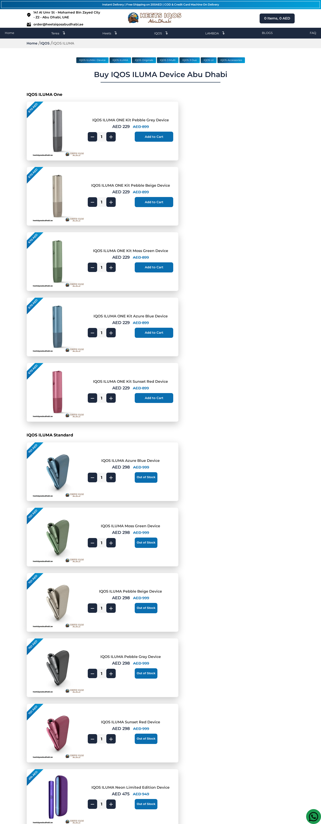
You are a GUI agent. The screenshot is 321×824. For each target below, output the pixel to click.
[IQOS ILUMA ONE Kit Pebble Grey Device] (54, 127)
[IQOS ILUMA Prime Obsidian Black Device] (54, 508)
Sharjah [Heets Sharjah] (133, 751)
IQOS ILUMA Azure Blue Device (116, 307)
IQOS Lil (209, 60)
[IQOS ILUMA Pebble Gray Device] (191, 376)
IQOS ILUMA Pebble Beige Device (115, 365)
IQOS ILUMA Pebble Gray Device (253, 365)
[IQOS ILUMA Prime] (161, 475)
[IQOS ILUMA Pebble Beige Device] (54, 376)
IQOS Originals (144, 60)
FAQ (313, 33)
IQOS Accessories (231, 60)
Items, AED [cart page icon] (277, 18)
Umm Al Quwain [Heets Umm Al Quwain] (141, 775)
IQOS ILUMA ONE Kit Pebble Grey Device (116, 116)
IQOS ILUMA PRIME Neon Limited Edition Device (116, 614)
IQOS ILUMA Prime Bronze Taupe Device (116, 556)
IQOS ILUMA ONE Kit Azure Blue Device (253, 175)
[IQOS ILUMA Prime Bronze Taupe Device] (54, 567)
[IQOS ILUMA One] (161, 94)
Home (9, 33)
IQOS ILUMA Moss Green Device (253, 307)
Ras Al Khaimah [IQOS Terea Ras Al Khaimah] (179, 769)
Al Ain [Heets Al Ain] (132, 763)
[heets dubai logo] (155, 18)
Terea (58, 33)
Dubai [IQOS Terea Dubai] (171, 738)
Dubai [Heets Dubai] (132, 738)
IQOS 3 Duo (189, 60)
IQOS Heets (98, 751)
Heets (109, 33)
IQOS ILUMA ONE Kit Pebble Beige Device (252, 116)
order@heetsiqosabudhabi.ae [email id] (55, 24)
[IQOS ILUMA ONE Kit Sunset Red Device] (54, 245)
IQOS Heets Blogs (103, 738)
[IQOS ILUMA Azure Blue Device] (54, 317)
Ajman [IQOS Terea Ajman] (172, 745)
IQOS (161, 33)
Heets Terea (98, 757)
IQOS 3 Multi (168, 60)
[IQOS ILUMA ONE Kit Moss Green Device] (54, 186)
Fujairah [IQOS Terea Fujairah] (173, 757)
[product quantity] (94, 135)
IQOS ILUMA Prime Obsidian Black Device (115, 497)
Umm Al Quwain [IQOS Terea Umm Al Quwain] (180, 775)
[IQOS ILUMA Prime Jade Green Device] (191, 567)
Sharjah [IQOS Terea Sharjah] (172, 751)
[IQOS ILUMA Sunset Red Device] (54, 435)
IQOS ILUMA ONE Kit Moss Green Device (116, 175)
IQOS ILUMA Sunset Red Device (115, 424)
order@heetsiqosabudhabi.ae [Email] (269, 744)
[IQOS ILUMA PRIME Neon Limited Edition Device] (54, 626)
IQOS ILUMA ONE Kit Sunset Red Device (115, 234)
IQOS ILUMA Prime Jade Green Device (253, 556)
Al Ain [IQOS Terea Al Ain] (171, 763)
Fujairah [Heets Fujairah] (134, 757)
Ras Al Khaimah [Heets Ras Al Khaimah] (140, 769)
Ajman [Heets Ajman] (133, 745)
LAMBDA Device (102, 745)
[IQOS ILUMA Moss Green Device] (191, 317)
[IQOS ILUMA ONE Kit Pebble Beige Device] (191, 127)
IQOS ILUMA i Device (92, 60)
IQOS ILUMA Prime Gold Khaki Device (253, 497)
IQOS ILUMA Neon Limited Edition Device (253, 424)
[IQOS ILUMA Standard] (161, 285)
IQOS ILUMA (120, 60)
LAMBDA (215, 33)
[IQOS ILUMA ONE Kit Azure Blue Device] (191, 186)
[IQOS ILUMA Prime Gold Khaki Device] (191, 508)
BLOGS (267, 33)
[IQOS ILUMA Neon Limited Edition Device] (191, 435)
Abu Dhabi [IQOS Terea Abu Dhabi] (175, 781)
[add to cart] (136, 135)
